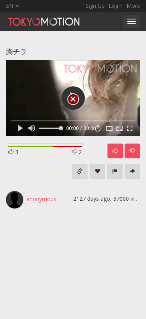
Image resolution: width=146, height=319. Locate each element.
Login (116, 5)
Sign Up (95, 5)
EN (12, 5)
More (133, 5)
